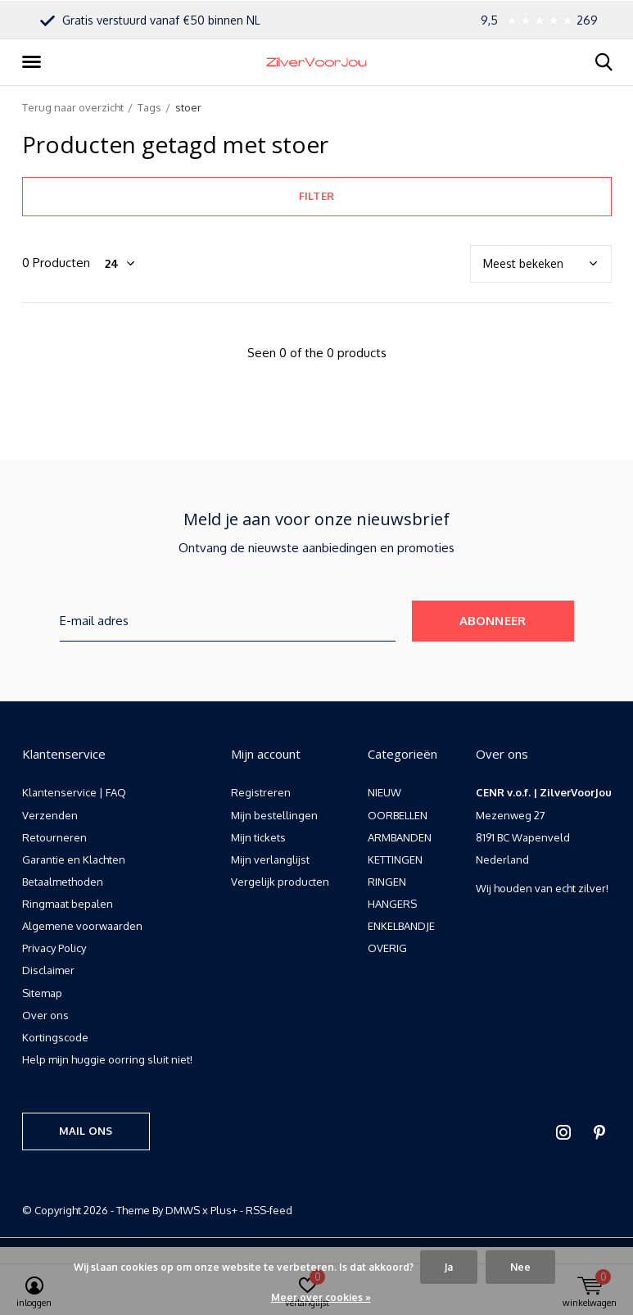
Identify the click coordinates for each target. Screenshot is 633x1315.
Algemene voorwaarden (82, 925)
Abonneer (493, 620)
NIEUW (384, 792)
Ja (449, 1267)
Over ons (45, 1015)
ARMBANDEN (400, 837)
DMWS (182, 1210)
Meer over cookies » (321, 1297)
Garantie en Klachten (73, 859)
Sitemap (42, 993)
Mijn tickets (258, 837)
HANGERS (392, 903)
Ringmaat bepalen (67, 903)
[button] (34, 62)
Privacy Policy (54, 948)
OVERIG (387, 948)
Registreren (261, 792)
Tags (149, 107)
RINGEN (387, 881)
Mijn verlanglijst (270, 859)
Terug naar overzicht (73, 107)
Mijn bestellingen (274, 815)
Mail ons (85, 1130)
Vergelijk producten (280, 881)
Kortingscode (55, 1037)
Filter (316, 195)
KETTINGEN (395, 859)
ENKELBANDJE (401, 925)
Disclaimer (48, 970)
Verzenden (50, 815)
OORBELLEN (397, 815)
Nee (520, 1267)
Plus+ (223, 1210)
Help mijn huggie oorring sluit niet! (107, 1059)
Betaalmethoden (62, 881)
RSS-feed (269, 1210)
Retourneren (54, 837)
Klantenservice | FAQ (74, 792)
